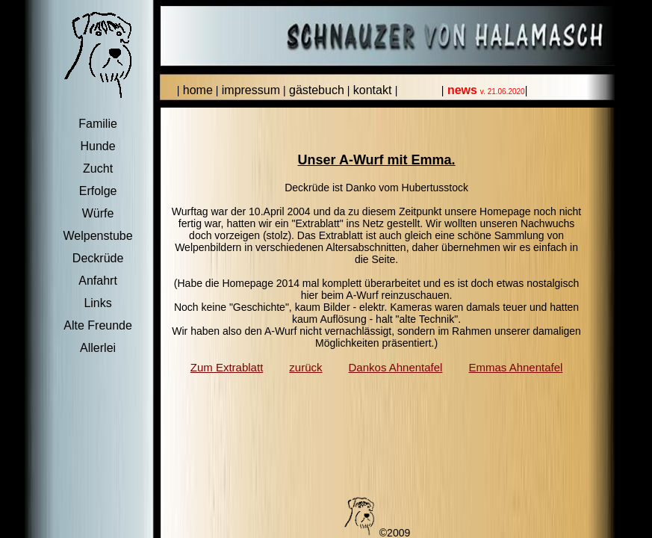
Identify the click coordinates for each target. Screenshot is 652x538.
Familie (97, 123)
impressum (249, 90)
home (195, 90)
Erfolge (98, 191)
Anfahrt (97, 280)
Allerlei (98, 347)
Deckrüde (97, 258)
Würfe (98, 213)
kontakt (372, 90)
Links (97, 303)
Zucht (98, 168)
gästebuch (315, 90)
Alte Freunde (97, 325)
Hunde (98, 146)
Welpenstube (98, 235)
